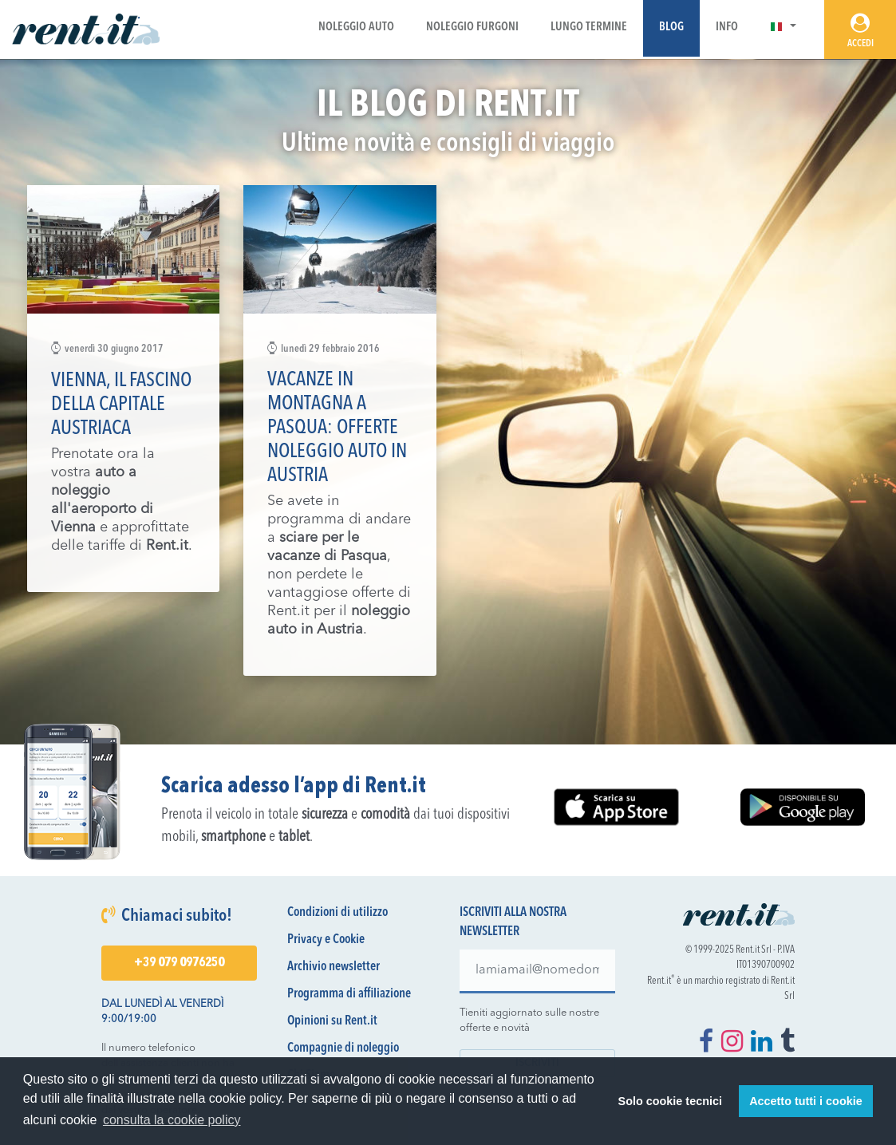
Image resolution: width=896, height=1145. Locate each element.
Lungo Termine (589, 28)
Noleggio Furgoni (472, 28)
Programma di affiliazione (349, 994)
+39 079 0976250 (179, 963)
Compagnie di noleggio (343, 1048)
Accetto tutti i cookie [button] (805, 1101)
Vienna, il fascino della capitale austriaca (121, 405)
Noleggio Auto (356, 28)
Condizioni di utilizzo (337, 912)
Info (727, 28)
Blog (671, 28)
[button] (783, 27)
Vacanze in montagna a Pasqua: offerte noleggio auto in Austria (337, 428)
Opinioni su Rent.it (332, 1021)
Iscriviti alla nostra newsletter (513, 922)
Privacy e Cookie (326, 940)
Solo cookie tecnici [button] (670, 1101)
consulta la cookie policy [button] (172, 1120)
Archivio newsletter (333, 967)
